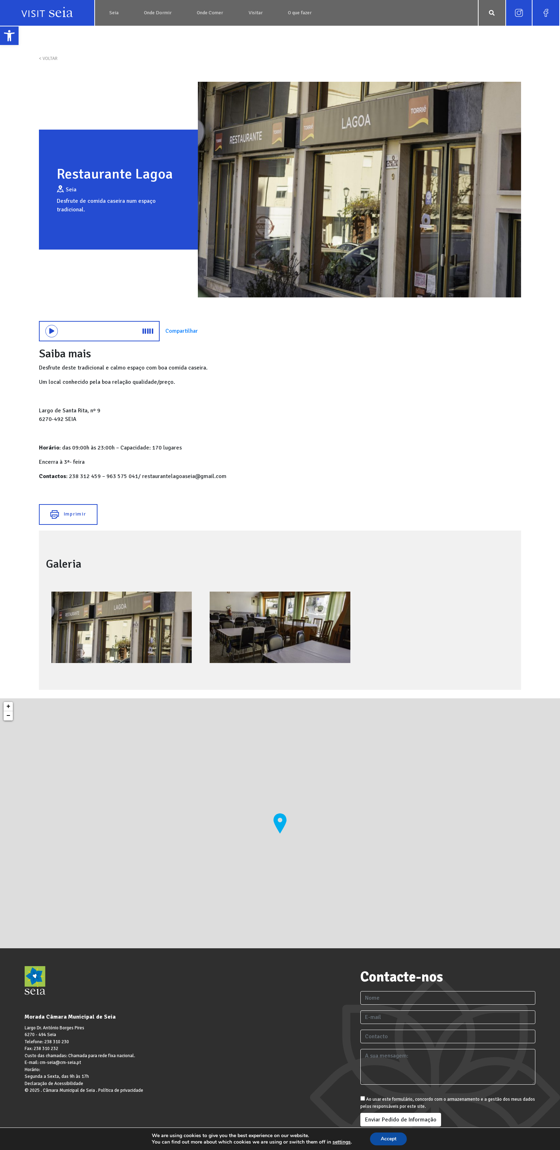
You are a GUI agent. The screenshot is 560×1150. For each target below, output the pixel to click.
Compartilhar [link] (181, 331)
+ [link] (8, 706)
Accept (388, 1138)
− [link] (8, 716)
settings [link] (341, 1142)
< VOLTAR (48, 58)
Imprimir (68, 514)
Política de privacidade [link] (120, 1090)
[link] (9, 35)
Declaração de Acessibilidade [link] (54, 1083)
